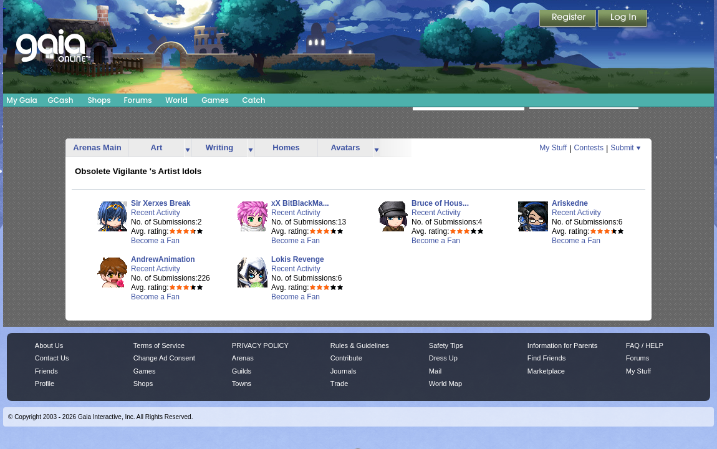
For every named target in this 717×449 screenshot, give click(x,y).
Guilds (241, 371)
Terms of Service (159, 345)
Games (215, 100)
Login (623, 19)
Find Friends (546, 358)
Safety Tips (446, 345)
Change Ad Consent (164, 358)
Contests (589, 147)
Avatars (345, 147)
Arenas (243, 358)
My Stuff (553, 147)
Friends (46, 371)
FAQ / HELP (644, 345)
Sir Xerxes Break (160, 203)
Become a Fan (155, 240)
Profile (44, 383)
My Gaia (21, 100)
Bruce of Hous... (440, 203)
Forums (137, 100)
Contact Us (52, 358)
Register (568, 19)
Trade (339, 383)
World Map (445, 383)
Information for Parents (562, 345)
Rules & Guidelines (359, 345)
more (187, 148)
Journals (343, 371)
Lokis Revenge (297, 259)
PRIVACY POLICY (260, 345)
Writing (220, 147)
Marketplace (546, 371)
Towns (241, 383)
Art (157, 147)
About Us (49, 345)
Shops (98, 100)
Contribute (346, 358)
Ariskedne (570, 203)
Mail (435, 371)
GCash (61, 100)
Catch (254, 100)
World (176, 100)
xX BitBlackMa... (300, 203)
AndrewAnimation (163, 259)
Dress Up (443, 358)
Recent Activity (155, 212)
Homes (285, 147)
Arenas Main (97, 147)
